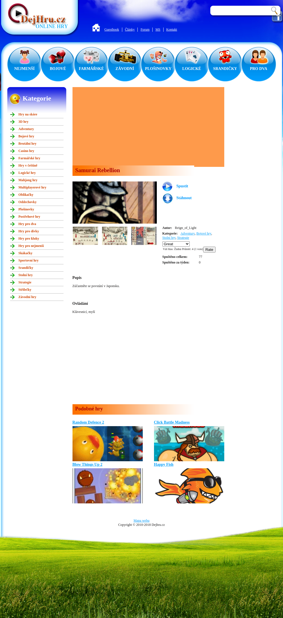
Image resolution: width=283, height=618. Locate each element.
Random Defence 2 (88, 422)
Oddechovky (28, 202)
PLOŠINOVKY (158, 69)
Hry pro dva (27, 224)
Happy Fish (164, 464)
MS (157, 29)
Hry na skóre (28, 114)
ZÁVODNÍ (125, 69)
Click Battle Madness (172, 422)
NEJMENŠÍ (24, 69)
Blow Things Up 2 (88, 464)
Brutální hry (28, 144)
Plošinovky (26, 209)
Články (130, 29)
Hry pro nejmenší (31, 246)
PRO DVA (258, 69)
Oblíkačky (26, 195)
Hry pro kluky (29, 238)
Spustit (182, 186)
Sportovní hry (29, 260)
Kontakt (171, 29)
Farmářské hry (29, 158)
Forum (145, 29)
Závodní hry (28, 297)
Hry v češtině (28, 165)
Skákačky (26, 253)
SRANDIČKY (225, 69)
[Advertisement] (145, 126)
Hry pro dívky (29, 231)
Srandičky (26, 268)
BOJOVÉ (58, 69)
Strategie (25, 282)
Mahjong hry (28, 180)
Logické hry (27, 173)
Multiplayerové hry (32, 187)
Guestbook (112, 29)
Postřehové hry (29, 217)
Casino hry (26, 151)
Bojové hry (26, 136)
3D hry (24, 122)
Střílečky (25, 290)
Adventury (26, 129)
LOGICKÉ (191, 69)
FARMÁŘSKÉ (91, 69)
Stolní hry (26, 275)
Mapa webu (141, 520)
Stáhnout (184, 198)
